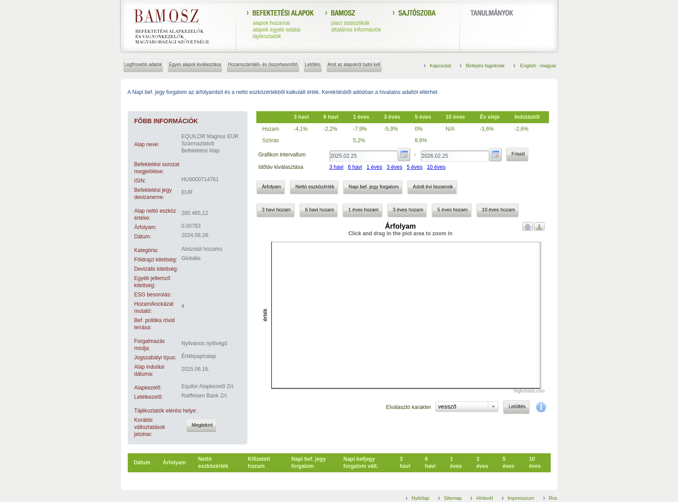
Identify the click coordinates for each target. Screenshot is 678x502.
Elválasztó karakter (408, 407)
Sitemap (453, 498)
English (528, 65)
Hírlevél (484, 498)
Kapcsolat (440, 65)
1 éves (374, 167)
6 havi (355, 167)
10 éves (436, 167)
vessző (447, 406)
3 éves (394, 167)
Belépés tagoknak (485, 65)
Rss (553, 498)
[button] (201, 426)
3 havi (336, 167)
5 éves (414, 167)
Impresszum (521, 498)
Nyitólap (420, 498)
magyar (548, 65)
